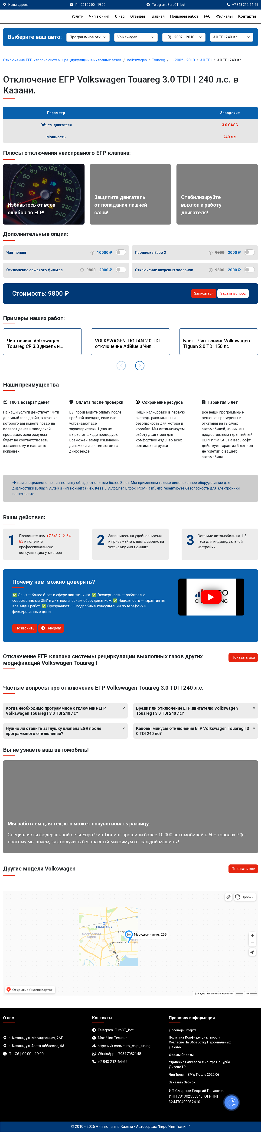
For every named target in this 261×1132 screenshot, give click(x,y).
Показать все (243, 657)
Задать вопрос (233, 293)
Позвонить (24, 628)
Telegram (51, 628)
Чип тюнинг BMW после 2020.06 (194, 1074)
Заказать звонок (182, 1082)
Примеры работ (184, 16)
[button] (139, 365)
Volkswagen (137, 60)
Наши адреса (18, 5)
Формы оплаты (181, 1055)
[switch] (121, 252)
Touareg (158, 60)
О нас (120, 16)
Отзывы (137, 16)
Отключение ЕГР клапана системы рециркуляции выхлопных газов (62, 60)
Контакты (247, 16)
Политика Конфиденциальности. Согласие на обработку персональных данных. (200, 1042)
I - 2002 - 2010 (182, 60)
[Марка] (135, 37)
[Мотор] (231, 37)
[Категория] (88, 37)
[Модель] (184, 37)
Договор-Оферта (182, 1030)
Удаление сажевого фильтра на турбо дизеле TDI (199, 1064)
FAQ (207, 16)
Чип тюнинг (99, 16)
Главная (157, 16)
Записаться (203, 293)
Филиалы (224, 16)
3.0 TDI (206, 60)
